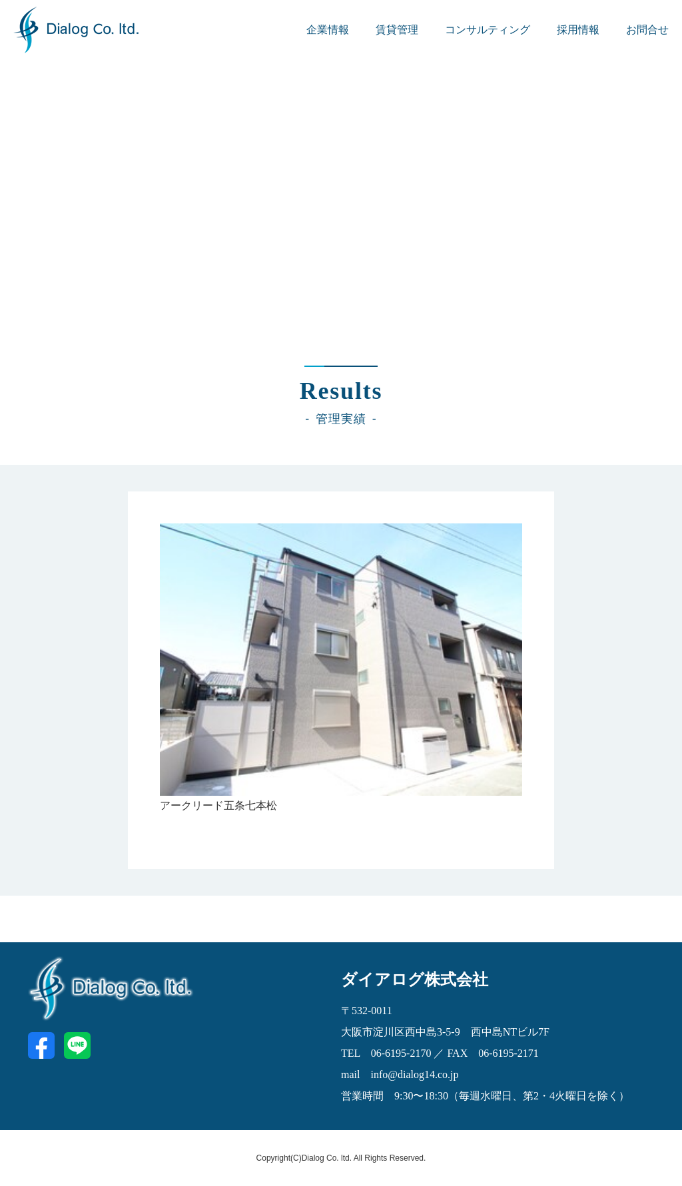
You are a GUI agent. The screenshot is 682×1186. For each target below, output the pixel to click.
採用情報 (578, 29)
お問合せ (647, 29)
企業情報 (327, 29)
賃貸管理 (397, 29)
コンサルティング (487, 29)
